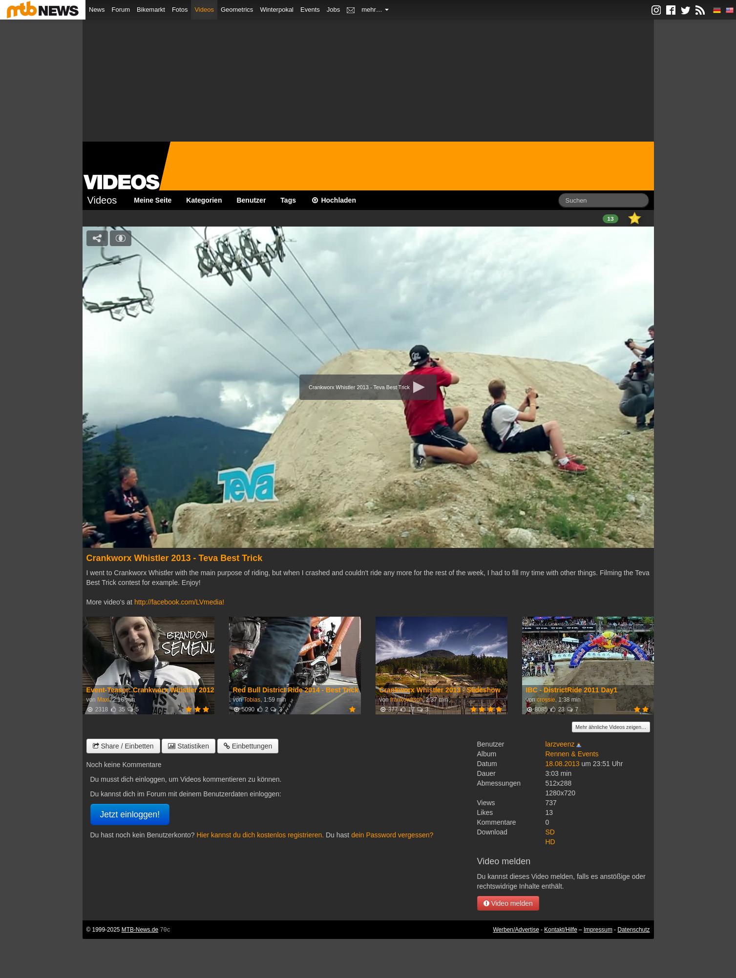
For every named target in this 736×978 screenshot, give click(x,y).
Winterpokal (277, 9)
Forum (121, 9)
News (97, 9)
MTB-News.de (140, 929)
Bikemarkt (151, 9)
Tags (288, 200)
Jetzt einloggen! (130, 814)
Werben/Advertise (516, 929)
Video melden (508, 903)
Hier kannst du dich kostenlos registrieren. (260, 835)
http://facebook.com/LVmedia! (179, 602)
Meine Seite (152, 200)
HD (550, 842)
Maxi (103, 699)
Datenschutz (633, 929)
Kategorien (204, 200)
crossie (546, 699)
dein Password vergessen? (392, 835)
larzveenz (560, 744)
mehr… (375, 9)
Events (310, 9)
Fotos (180, 9)
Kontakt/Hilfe (560, 929)
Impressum (598, 929)
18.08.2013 (563, 764)
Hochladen (333, 200)
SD (550, 832)
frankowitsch (406, 699)
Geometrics (237, 9)
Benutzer (251, 200)
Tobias (252, 699)
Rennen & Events (572, 754)
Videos (204, 9)
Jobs (333, 9)
